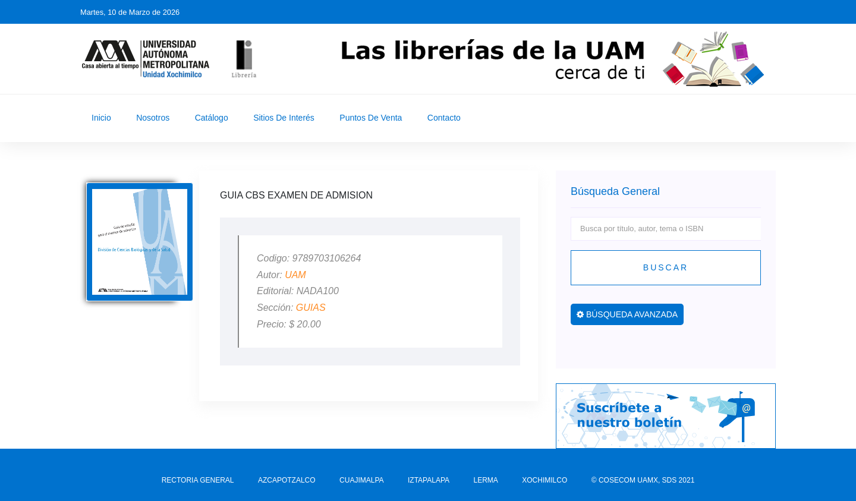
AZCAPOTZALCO (287, 480)
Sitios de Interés (283, 117)
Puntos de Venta (370, 117)
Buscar (665, 267)
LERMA (485, 480)
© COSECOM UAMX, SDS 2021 (643, 480)
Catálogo (211, 117)
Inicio (101, 117)
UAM (295, 275)
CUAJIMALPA (361, 480)
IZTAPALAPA (428, 480)
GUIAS (311, 308)
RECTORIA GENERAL (198, 480)
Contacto (444, 117)
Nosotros (152, 117)
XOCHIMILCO (544, 480)
